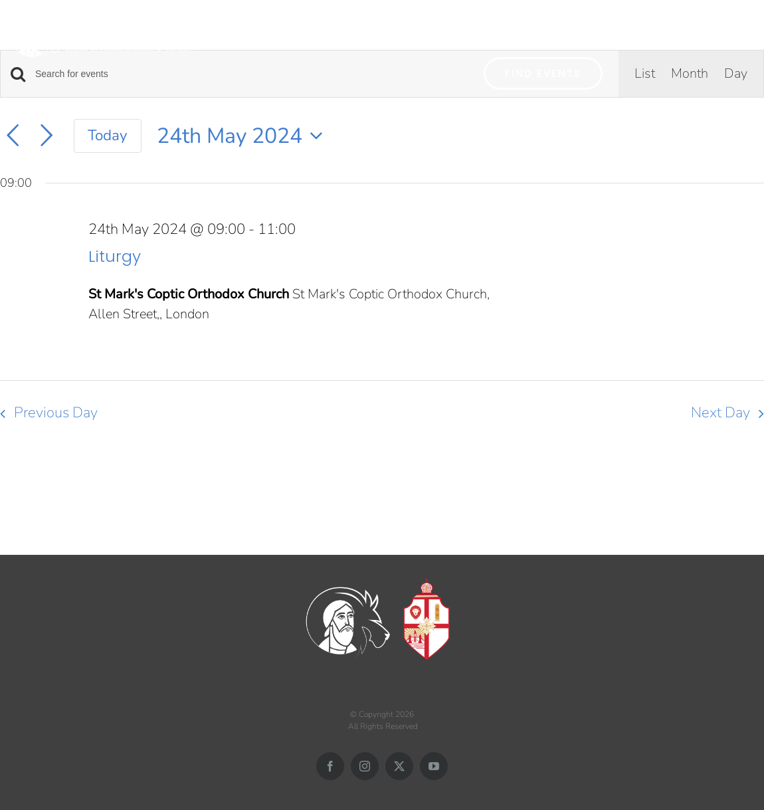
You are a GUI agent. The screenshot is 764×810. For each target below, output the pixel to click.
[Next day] (46, 135)
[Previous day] (12, 135)
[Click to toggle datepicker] (244, 136)
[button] (739, 31)
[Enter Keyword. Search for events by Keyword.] (251, 74)
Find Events (543, 73)
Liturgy (114, 256)
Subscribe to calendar (681, 461)
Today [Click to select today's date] (108, 135)
